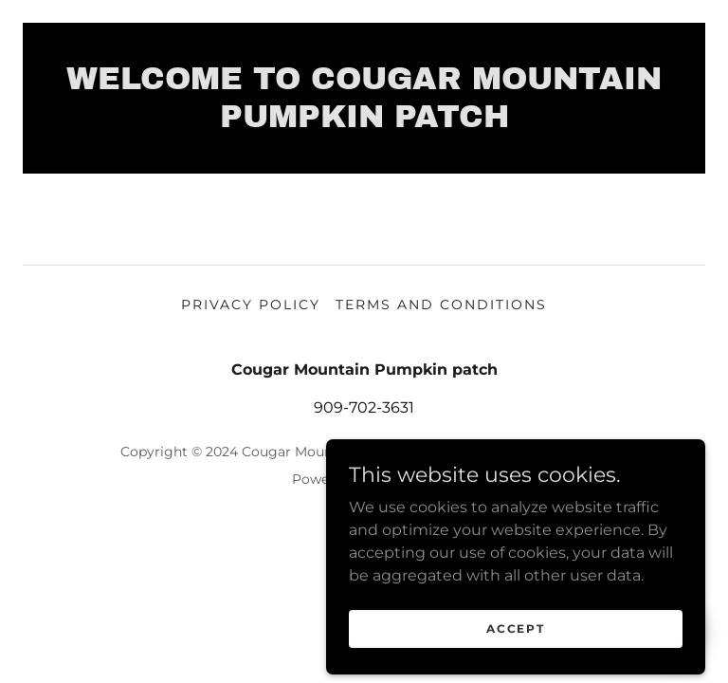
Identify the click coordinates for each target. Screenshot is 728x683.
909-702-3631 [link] (364, 407)
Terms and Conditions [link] (441, 304)
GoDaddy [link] (405, 479)
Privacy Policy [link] (250, 304)
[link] (364, 122)
